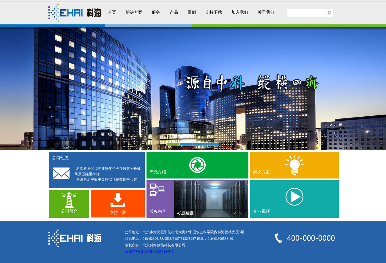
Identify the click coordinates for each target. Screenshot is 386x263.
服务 (156, 12)
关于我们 (266, 12)
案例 (192, 12)
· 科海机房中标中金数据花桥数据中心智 (106, 179)
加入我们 (239, 12)
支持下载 (213, 12)
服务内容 (157, 211)
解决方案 (134, 12)
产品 (174, 12)
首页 (112, 12)
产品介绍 (157, 172)
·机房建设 (185, 213)
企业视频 (261, 211)
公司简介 (69, 211)
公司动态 (60, 158)
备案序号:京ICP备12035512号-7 (149, 252)
